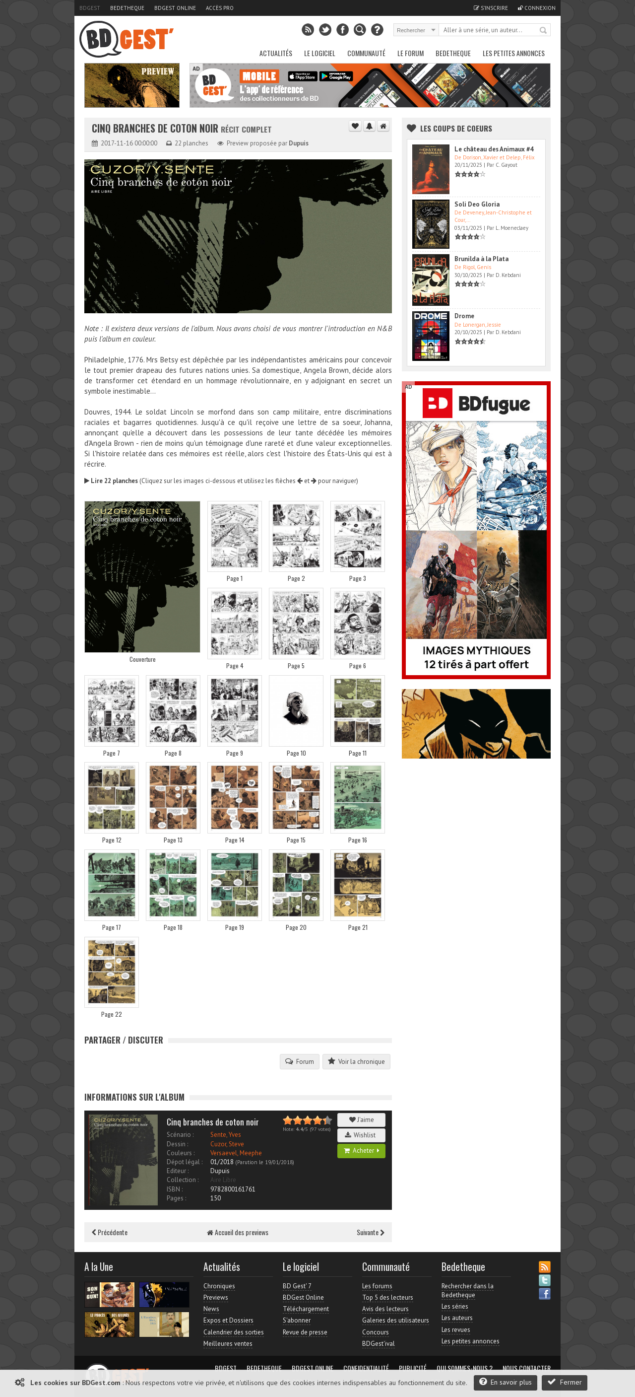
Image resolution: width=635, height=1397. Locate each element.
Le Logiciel (319, 53)
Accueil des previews (237, 1232)
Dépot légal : (184, 1162)
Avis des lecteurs (385, 1309)
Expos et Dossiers (228, 1320)
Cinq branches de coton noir (156, 128)
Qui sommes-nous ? (465, 1368)
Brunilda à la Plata (481, 259)
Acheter (362, 1150)
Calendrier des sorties (233, 1332)
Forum (299, 1061)
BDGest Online (175, 7)
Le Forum (410, 53)
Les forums (377, 1286)
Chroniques (219, 1286)
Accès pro (220, 7)
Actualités (275, 53)
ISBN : (175, 1189)
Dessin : (177, 1144)
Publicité (413, 1368)
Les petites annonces (514, 53)
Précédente (109, 1232)
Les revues (456, 1330)
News (211, 1309)
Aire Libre (223, 1180)
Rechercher (544, 31)
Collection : (182, 1180)
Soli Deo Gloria (477, 204)
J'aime (361, 1120)
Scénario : (180, 1134)
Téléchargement (306, 1309)
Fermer (564, 1382)
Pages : (176, 1198)
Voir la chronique (356, 1061)
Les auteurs (457, 1318)
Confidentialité (366, 1368)
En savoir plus (505, 1382)
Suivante (370, 1232)
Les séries (455, 1306)
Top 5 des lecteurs (387, 1297)
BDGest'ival (378, 1343)
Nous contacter (527, 1368)
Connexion (537, 7)
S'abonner (297, 1320)
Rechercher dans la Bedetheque (468, 1290)
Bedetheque (127, 7)
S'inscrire (491, 7)
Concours (375, 1332)
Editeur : (178, 1171)
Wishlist (362, 1135)
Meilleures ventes (228, 1343)
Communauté (366, 53)
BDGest (89, 7)
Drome (464, 316)
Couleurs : (180, 1153)
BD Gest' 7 (297, 1286)
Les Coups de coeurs (456, 128)
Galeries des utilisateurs (395, 1320)
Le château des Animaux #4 (493, 149)
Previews (215, 1297)
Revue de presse (305, 1332)
